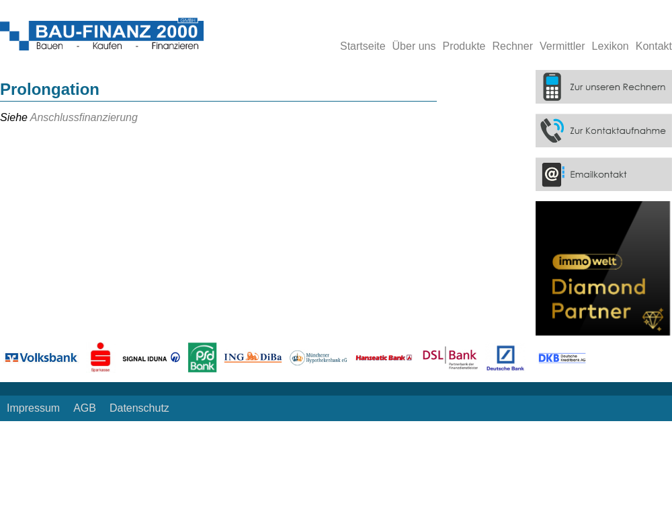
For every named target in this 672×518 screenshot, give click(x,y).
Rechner (513, 46)
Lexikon (610, 46)
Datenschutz (139, 408)
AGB (84, 408)
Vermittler (562, 46)
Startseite (363, 46)
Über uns (414, 46)
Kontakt (654, 46)
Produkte (463, 46)
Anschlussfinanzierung (84, 117)
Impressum (33, 408)
